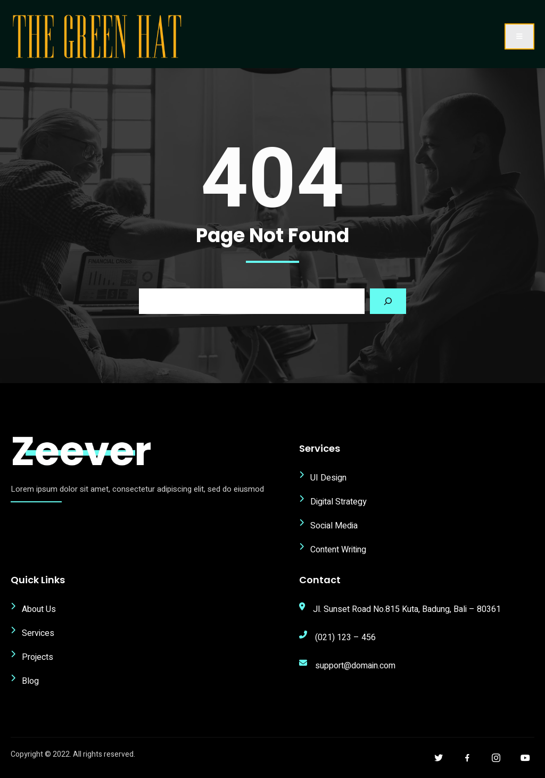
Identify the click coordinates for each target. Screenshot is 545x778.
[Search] (388, 301)
